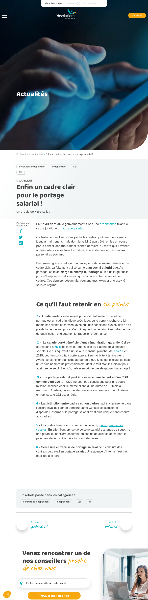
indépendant (59, 166)
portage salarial (72, 228)
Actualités (37, 154)
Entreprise (90, 3)
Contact (137, 15)
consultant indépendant (32, 166)
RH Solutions (23, 154)
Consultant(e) (72, 3)
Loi (75, 166)
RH (20, 172)
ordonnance (108, 224)
